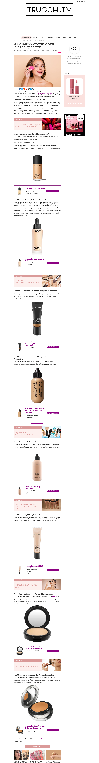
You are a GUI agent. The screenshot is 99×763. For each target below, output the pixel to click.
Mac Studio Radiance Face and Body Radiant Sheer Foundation (34, 410)
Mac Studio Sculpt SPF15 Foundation (34, 567)
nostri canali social (43, 738)
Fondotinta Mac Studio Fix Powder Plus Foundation (34, 648)
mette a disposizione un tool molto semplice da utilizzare (38, 138)
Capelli (42, 37)
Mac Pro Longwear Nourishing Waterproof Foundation (33, 344)
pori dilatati (36, 207)
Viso (59, 52)
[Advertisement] (49, 26)
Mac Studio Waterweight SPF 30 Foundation (35, 260)
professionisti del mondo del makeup (44, 93)
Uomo (64, 37)
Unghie (58, 37)
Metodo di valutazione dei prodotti (22, 1)
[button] (68, 103)
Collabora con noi (36, 1)
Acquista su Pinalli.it (53, 263)
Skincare (49, 37)
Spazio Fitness (25, 37)
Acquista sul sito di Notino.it (37, 271)
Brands (76, 37)
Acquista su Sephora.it (53, 191)
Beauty (34, 37)
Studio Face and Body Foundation (32, 488)
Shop (69, 37)
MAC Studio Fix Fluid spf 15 (34, 188)
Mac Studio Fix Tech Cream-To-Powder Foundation (35, 727)
